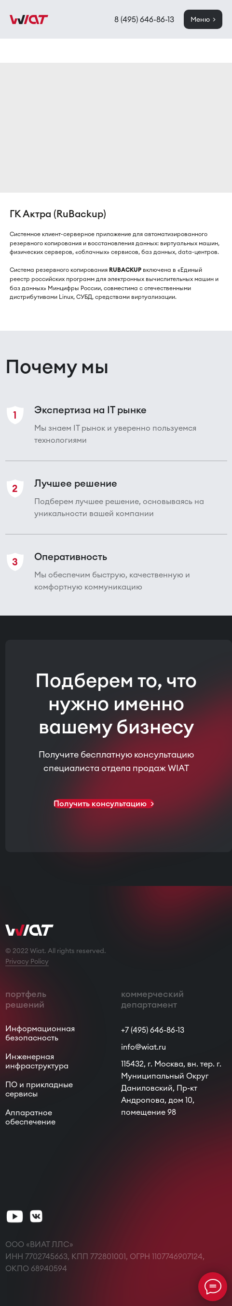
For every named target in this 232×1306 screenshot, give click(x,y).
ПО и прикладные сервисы (39, 1089)
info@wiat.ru (143, 1047)
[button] (104, 803)
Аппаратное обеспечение (30, 1117)
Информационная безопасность (40, 1033)
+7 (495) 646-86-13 (152, 1030)
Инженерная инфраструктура (36, 1061)
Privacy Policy (27, 961)
